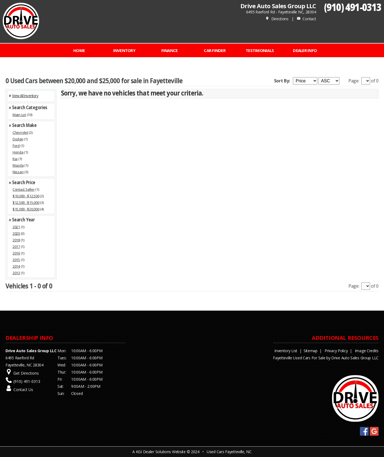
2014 (16, 266)
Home (79, 50)
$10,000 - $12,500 (26, 195)
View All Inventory (25, 96)
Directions (277, 18)
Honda (18, 152)
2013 (16, 272)
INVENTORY (124, 50)
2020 (16, 233)
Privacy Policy (336, 350)
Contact (306, 18)
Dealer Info (305, 50)
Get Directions (26, 373)
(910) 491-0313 (352, 7)
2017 (16, 246)
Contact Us (23, 389)
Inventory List (285, 350)
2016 (16, 253)
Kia (15, 158)
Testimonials (260, 50)
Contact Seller (23, 189)
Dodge (18, 139)
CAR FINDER (214, 50)
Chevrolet (20, 132)
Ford (16, 145)
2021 (16, 226)
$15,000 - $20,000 (26, 209)
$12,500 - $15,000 (26, 202)
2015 (16, 259)
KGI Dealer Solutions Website (161, 451)
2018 (16, 240)
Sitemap (311, 350)
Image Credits (367, 350)
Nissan (18, 171)
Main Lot (19, 114)
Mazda (18, 165)
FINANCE (169, 50)
